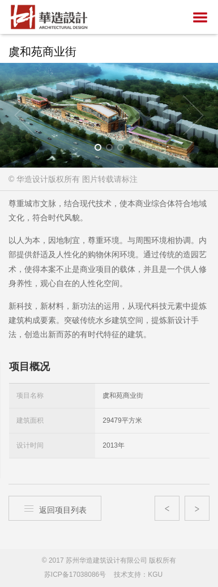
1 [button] (102, 149)
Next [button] (193, 115)
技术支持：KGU (138, 575)
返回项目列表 (55, 508)
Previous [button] (25, 115)
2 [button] (113, 149)
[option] (109, 115)
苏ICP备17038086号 (75, 575)
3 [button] (124, 149)
